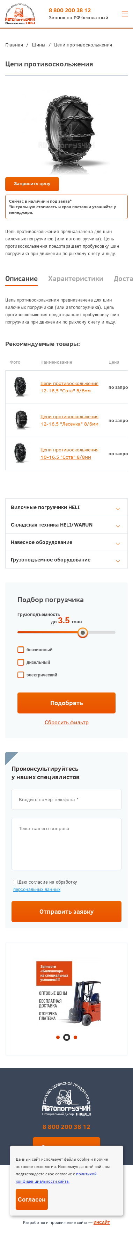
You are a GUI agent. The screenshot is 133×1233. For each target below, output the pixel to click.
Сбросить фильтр (67, 722)
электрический (42, 675)
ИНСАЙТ (102, 1222)
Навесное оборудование (65, 542)
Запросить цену (32, 183)
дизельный (38, 662)
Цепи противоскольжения (83, 44)
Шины (38, 44)
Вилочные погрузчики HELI (65, 507)
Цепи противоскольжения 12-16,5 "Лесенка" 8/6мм (69, 420)
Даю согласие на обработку (44, 886)
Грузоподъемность (38, 614)
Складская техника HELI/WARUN (65, 524)
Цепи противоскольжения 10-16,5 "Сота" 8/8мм (69, 453)
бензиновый (39, 649)
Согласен (32, 1199)
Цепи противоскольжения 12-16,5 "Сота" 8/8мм (69, 387)
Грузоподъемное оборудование (65, 559)
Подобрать (66, 702)
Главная (14, 44)
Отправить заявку (66, 911)
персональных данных (36, 889)
